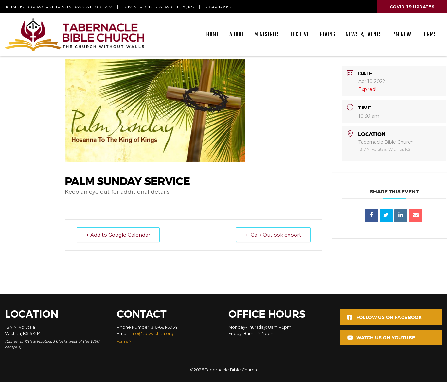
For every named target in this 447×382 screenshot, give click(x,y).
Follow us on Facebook (384, 317)
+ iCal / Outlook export (273, 235)
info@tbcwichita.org (151, 333)
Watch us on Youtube (381, 337)
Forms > (124, 341)
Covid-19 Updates (412, 6)
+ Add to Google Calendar (118, 235)
